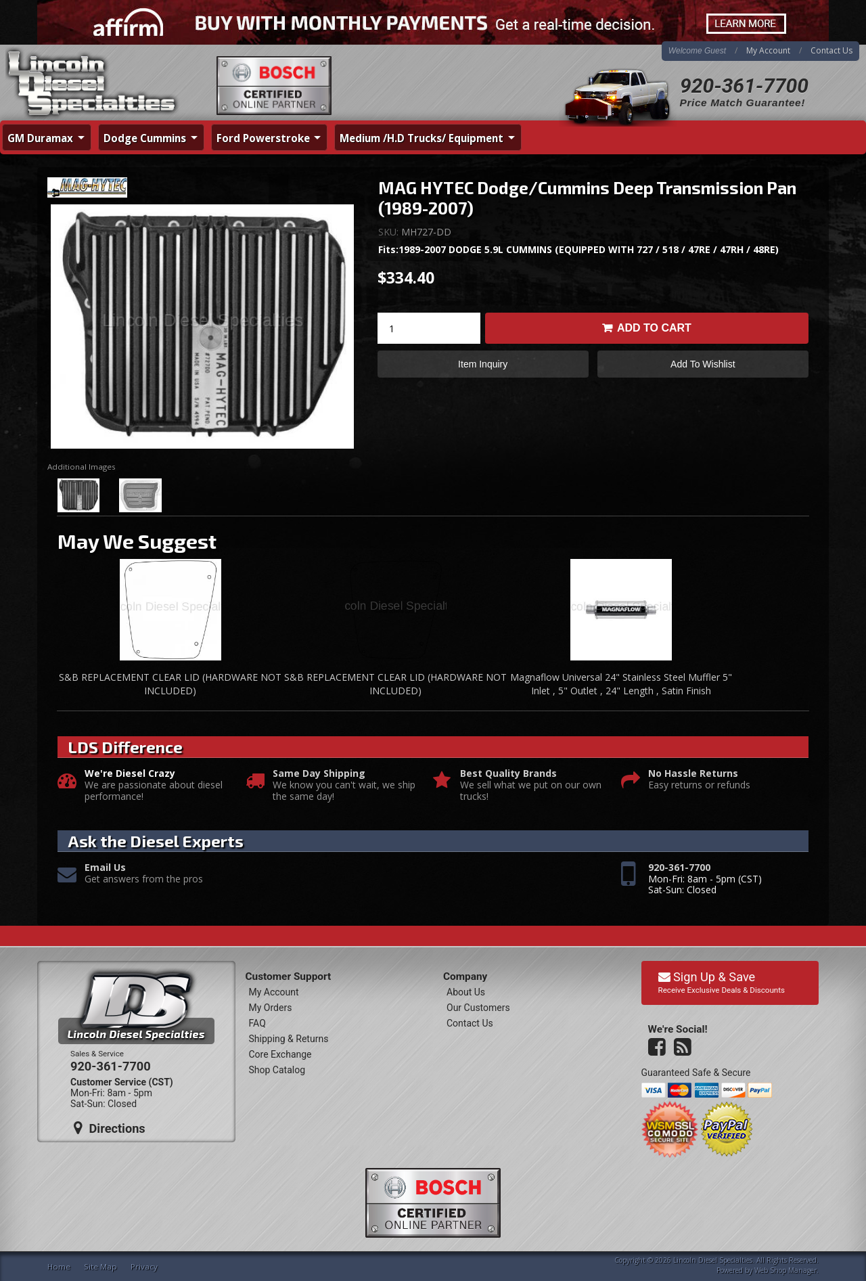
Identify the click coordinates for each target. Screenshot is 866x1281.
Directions (109, 1128)
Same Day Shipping (319, 774)
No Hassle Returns (693, 774)
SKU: (389, 231)
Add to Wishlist (702, 364)
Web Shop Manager (785, 1270)
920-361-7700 (744, 85)
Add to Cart (654, 328)
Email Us (105, 868)
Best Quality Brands (508, 774)
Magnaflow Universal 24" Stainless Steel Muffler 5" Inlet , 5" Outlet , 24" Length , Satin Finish (621, 684)
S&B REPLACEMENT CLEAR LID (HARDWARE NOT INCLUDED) (170, 684)
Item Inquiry (482, 364)
